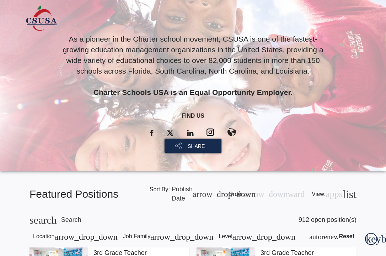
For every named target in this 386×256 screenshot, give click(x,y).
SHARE (196, 146)
